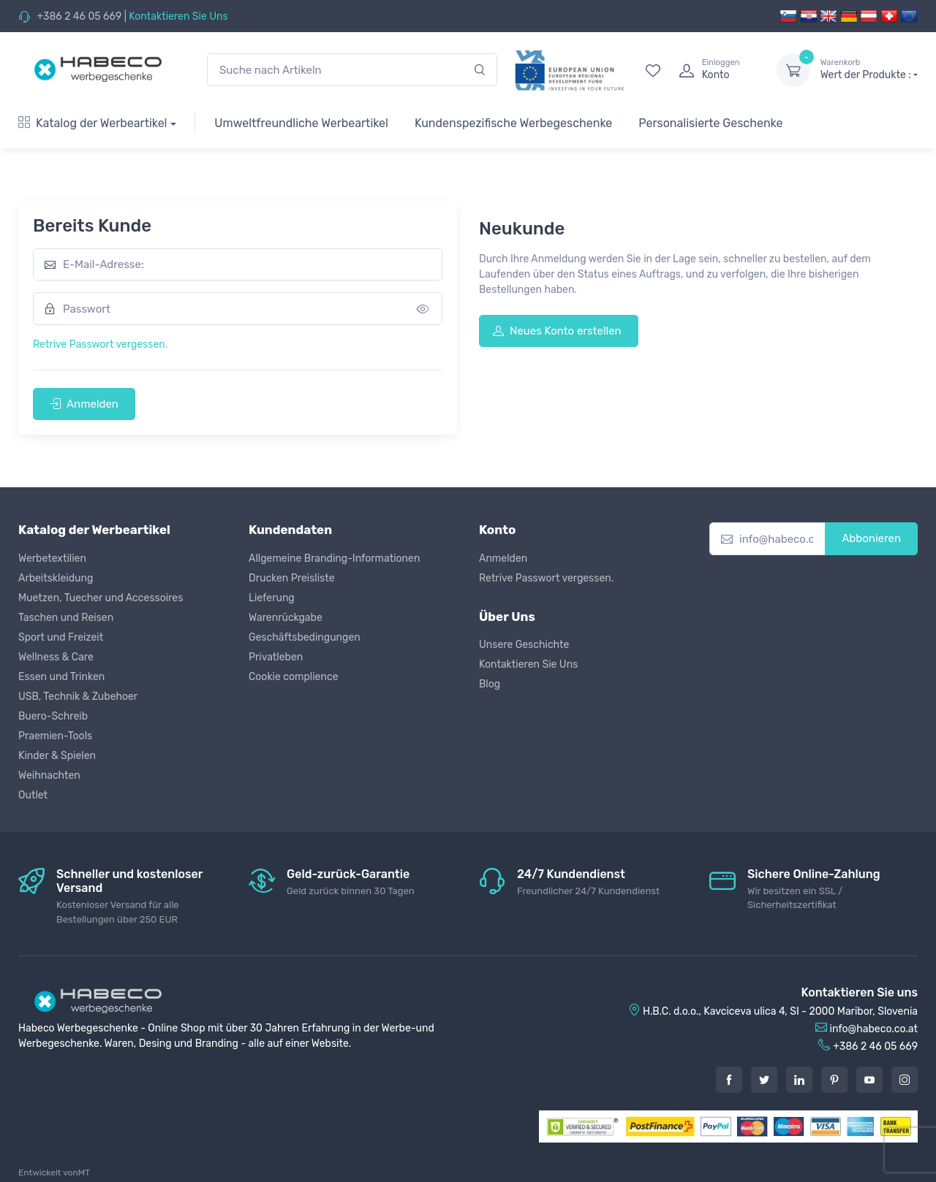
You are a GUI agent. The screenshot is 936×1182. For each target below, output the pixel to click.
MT (84, 1172)
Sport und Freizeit (60, 637)
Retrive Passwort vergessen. (100, 344)
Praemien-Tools (55, 736)
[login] (714, 70)
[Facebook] (729, 1080)
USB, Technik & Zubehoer (77, 696)
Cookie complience (294, 677)
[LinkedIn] (799, 1080)
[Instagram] (904, 1080)
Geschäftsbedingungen (305, 637)
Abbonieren (871, 538)
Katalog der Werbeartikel (92, 123)
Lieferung (272, 598)
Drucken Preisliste (292, 578)
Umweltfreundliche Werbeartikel (301, 123)
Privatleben (276, 657)
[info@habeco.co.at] (767, 538)
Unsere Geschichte (524, 644)
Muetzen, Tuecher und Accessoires (100, 598)
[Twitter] (764, 1080)
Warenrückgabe (285, 617)
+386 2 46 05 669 (79, 16)
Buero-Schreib (53, 716)
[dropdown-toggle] (793, 70)
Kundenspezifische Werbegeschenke (513, 123)
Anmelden (84, 404)
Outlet (33, 795)
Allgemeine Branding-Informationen (334, 558)
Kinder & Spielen (57, 756)
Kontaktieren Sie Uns (178, 16)
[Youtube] (869, 1080)
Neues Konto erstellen (557, 331)
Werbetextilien (52, 558)
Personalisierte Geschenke (710, 123)
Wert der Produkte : (869, 69)
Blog (489, 684)
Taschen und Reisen (65, 617)
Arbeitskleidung (55, 578)
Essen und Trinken (61, 677)
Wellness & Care (56, 657)
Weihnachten (49, 775)
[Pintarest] (834, 1080)
